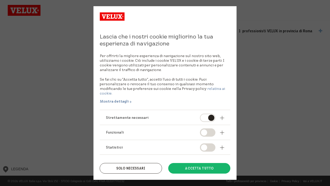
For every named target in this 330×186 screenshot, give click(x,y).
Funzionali (115, 132)
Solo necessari (130, 168)
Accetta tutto (199, 168)
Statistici (114, 147)
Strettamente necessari (127, 117)
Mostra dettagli (114, 101)
